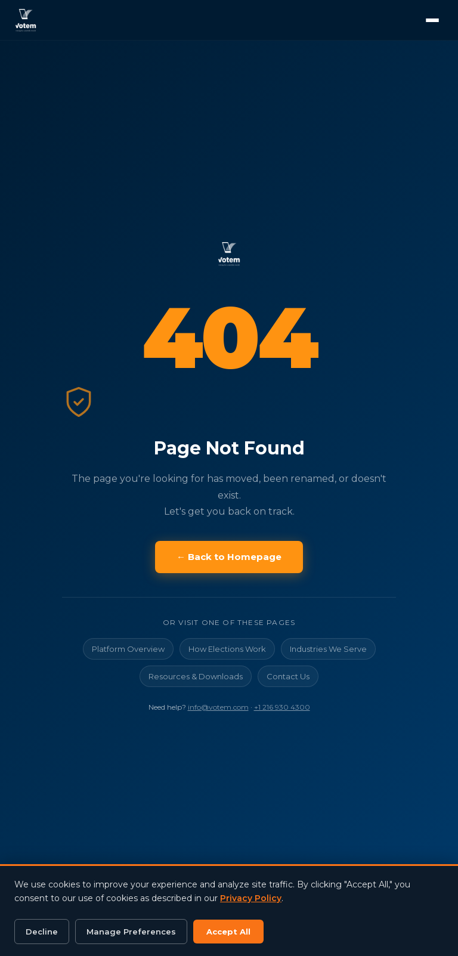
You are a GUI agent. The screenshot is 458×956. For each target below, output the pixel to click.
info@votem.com (218, 707)
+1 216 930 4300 (282, 707)
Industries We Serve (328, 649)
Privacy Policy (250, 898)
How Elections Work (227, 649)
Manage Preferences (131, 931)
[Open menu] (432, 20)
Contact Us (288, 676)
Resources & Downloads (195, 676)
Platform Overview (128, 649)
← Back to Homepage (229, 556)
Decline (42, 931)
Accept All (228, 931)
